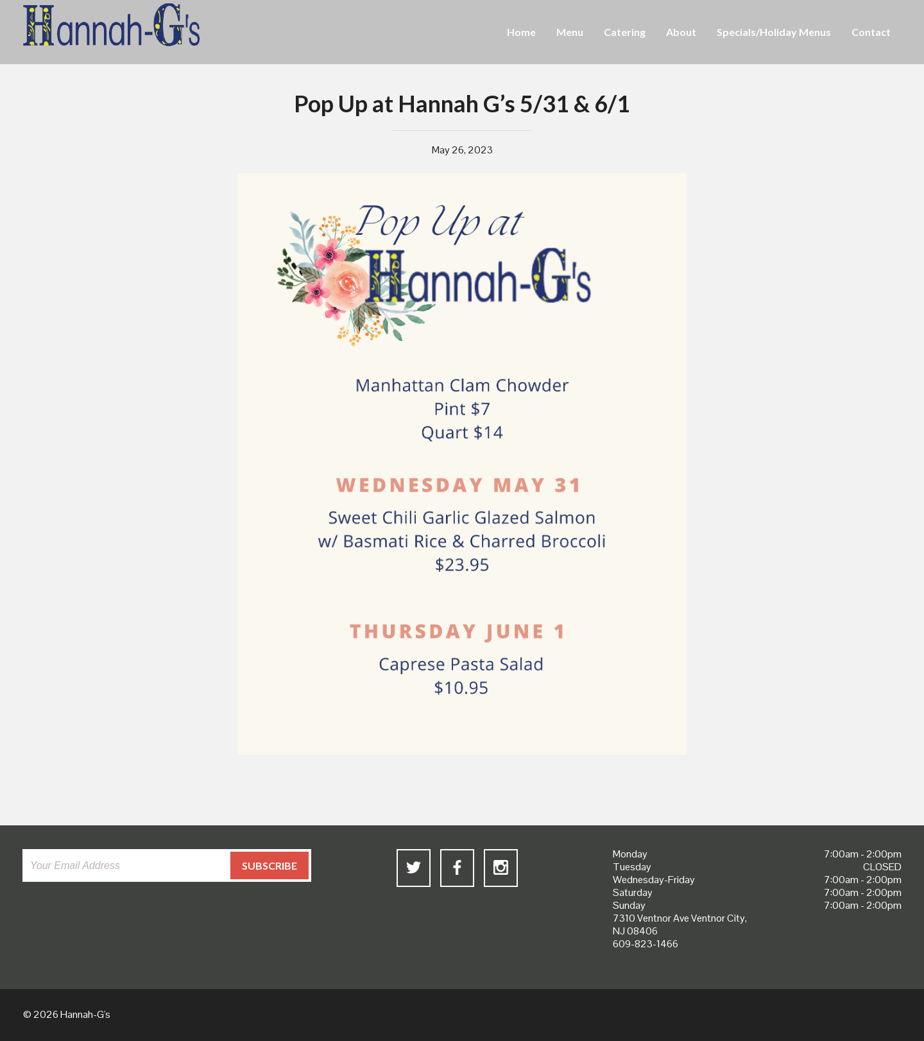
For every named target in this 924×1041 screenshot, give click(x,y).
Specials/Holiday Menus (774, 32)
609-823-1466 (645, 944)
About (681, 32)
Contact (871, 32)
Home (521, 32)
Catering (625, 32)
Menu (569, 32)
